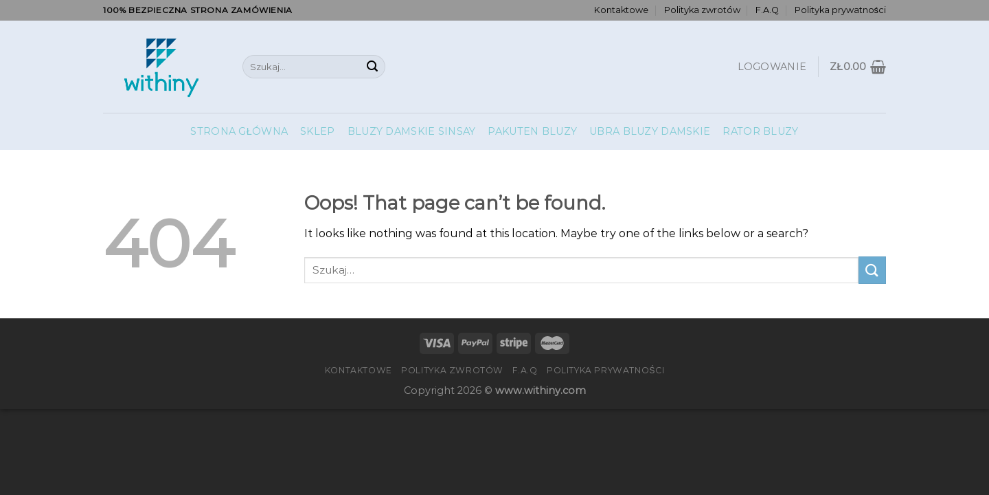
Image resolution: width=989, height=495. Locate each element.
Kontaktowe (621, 10)
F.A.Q (767, 10)
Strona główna (239, 131)
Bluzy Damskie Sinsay (412, 131)
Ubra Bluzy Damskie (649, 131)
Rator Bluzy (760, 131)
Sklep (317, 131)
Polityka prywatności (840, 10)
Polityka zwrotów (702, 10)
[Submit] (372, 66)
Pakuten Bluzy (532, 131)
